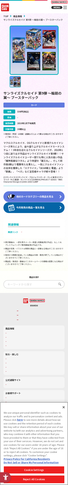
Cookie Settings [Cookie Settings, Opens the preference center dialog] (34, 470)
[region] (34, 443)
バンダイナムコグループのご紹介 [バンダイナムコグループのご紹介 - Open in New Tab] (35, 313)
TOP (5, 16)
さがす (58, 286)
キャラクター (13, 344)
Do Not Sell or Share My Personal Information (31, 462)
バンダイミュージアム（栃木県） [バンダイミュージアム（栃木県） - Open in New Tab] (22, 374)
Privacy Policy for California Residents (27, 459)
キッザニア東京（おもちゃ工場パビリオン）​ (27, 370)
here (20, 419)
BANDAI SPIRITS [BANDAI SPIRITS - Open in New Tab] (28, 322)
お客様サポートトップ (17, 400)
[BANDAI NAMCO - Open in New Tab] (37, 303)
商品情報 (17, 16)
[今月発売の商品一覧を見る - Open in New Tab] (34, 210)
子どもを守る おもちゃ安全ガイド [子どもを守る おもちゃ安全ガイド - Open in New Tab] (39, 234)
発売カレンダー (14, 340)
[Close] (64, 407)
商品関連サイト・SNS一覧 (19, 348)
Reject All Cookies (34, 479)
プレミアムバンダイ (16, 387)
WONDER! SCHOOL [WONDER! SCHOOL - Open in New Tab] (16, 361)
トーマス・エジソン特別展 (19, 365)
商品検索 (11, 335)
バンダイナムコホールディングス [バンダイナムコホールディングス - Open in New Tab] (35, 318)
